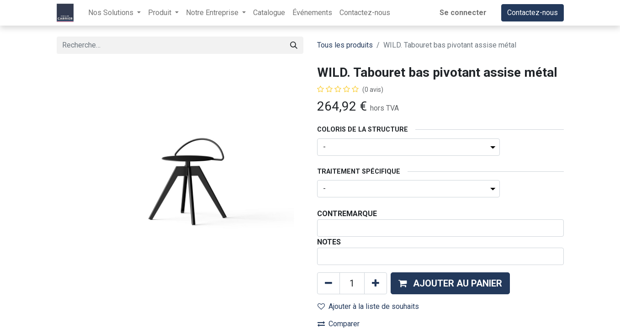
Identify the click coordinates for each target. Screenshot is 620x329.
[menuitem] (269, 13)
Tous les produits (345, 45)
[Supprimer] (328, 283)
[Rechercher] (293, 45)
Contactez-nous (532, 12)
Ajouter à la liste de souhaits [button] (368, 306)
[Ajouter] (375, 283)
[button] (450, 283)
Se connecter (463, 12)
